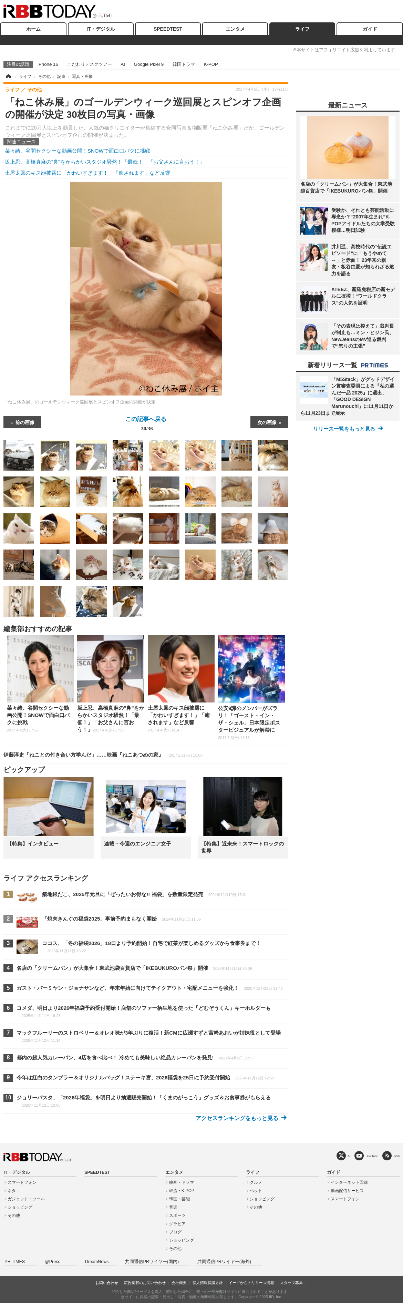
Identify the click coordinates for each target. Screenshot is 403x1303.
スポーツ (177, 1215)
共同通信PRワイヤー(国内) (152, 1261)
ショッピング (20, 1207)
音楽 (173, 1207)
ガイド (370, 29)
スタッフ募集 (291, 1283)
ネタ (12, 1190)
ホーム (33, 29)
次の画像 (267, 422)
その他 (14, 1215)
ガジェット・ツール (26, 1199)
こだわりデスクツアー (89, 64)
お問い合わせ (106, 1283)
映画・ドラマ (181, 1182)
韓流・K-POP (181, 1190)
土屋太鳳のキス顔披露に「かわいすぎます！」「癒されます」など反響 (87, 173)
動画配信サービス (347, 1190)
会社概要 (179, 1283)
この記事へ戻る (145, 424)
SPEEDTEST (168, 29)
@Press (52, 1261)
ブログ (175, 1232)
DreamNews (97, 1261)
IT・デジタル (100, 29)
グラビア (177, 1223)
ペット (256, 1190)
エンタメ (235, 29)
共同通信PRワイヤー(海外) (224, 1261)
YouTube (372, 1155)
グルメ (256, 1182)
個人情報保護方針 (208, 1283)
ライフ (302, 29)
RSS (397, 1155)
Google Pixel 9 (149, 64)
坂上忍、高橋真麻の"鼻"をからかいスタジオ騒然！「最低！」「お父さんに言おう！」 (105, 162)
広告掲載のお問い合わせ (145, 1283)
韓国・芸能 (179, 1199)
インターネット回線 (349, 1182)
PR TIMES (14, 1261)
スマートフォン (22, 1182)
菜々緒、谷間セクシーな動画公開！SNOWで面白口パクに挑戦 (77, 151)
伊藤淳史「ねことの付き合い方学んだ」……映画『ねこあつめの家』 (103, 755)
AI (123, 64)
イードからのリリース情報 (251, 1283)
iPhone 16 (48, 64)
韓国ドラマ (184, 64)
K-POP (211, 64)
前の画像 (24, 422)
